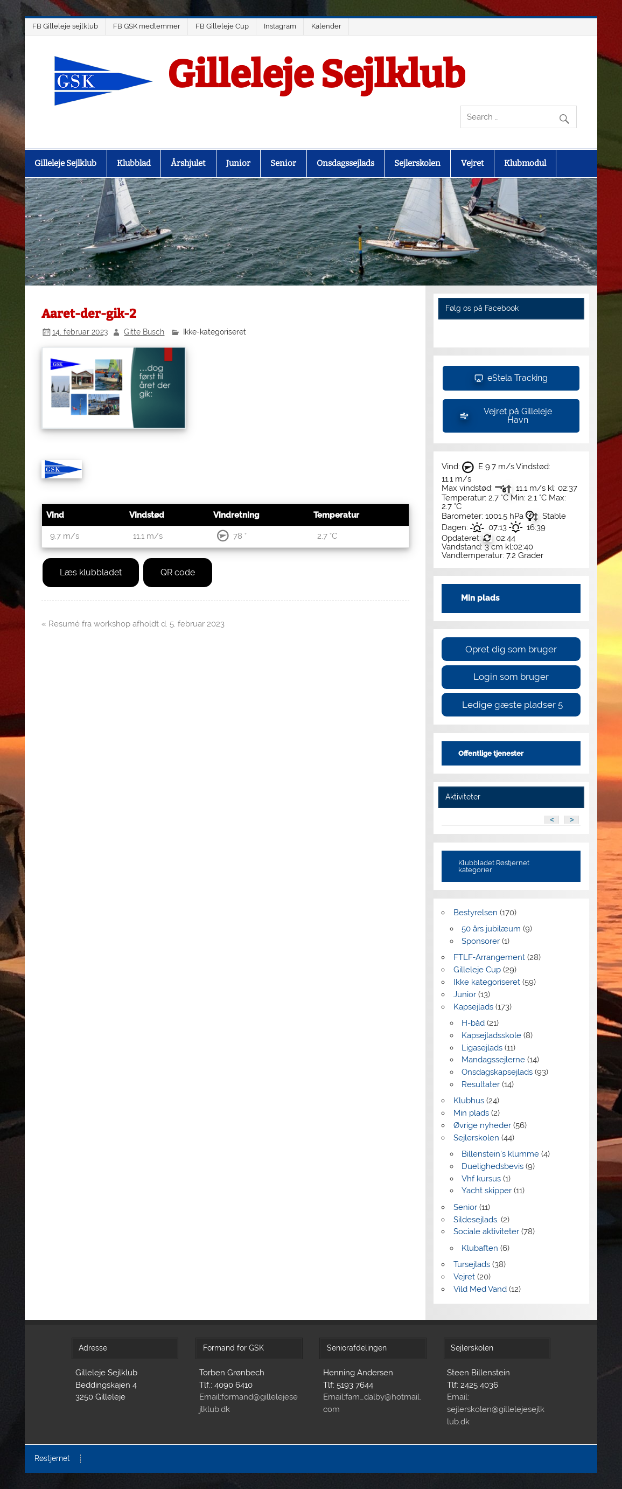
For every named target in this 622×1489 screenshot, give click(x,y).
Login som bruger (511, 676)
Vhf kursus (481, 1179)
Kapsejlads (473, 1007)
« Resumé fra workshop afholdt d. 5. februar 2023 (133, 624)
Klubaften (480, 1248)
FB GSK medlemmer (146, 26)
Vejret (472, 163)
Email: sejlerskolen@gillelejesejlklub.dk (495, 1409)
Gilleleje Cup (477, 970)
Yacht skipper (487, 1190)
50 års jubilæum (491, 929)
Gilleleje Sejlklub (316, 75)
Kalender (326, 26)
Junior (238, 163)
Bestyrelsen (475, 912)
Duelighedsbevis (492, 1166)
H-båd (473, 1023)
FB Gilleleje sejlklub (65, 26)
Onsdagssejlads (345, 163)
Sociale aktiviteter (486, 1231)
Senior (283, 163)
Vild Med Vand (480, 1289)
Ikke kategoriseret (486, 982)
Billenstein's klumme (500, 1154)
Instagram (280, 26)
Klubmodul (525, 163)
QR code (177, 572)
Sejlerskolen (417, 163)
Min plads (471, 1113)
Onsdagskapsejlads (497, 1072)
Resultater (481, 1084)
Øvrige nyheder (482, 1125)
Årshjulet (188, 163)
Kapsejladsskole (491, 1035)
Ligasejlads (482, 1048)
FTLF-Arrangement (489, 957)
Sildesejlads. (476, 1219)
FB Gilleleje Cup (222, 26)
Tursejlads (471, 1264)
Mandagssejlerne (493, 1059)
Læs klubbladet (91, 572)
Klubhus (468, 1100)
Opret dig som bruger (511, 649)
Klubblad (134, 163)
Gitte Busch (144, 332)
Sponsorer (481, 941)
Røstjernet (52, 1459)
